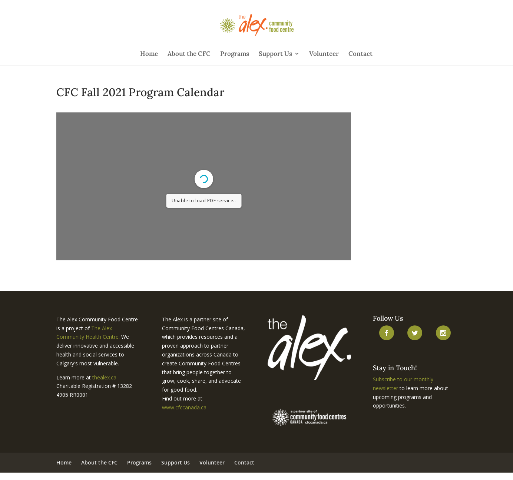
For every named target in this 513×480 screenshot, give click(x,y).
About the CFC (189, 54)
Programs (234, 54)
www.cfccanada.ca (184, 407)
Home (149, 54)
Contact (360, 54)
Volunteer (324, 54)
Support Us (275, 54)
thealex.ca (104, 377)
